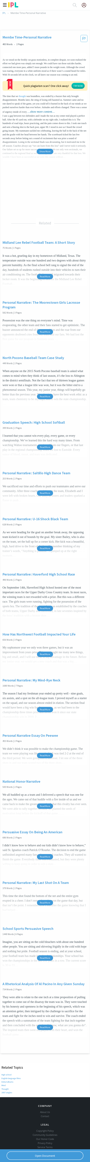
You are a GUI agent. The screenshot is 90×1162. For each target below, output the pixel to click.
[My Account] (85, 5)
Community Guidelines (45, 1122)
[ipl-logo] (13, 6)
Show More (45, 133)
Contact (45, 1103)
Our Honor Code (45, 1126)
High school (6, 1057)
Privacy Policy (45, 1130)
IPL (4, 13)
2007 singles (6, 1074)
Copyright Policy (45, 1118)
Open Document (45, 1155)
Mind (3, 1067)
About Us (45, 1099)
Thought (5, 1071)
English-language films (11, 1060)
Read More (45, 258)
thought (13, 78)
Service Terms (45, 1134)
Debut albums (7, 1064)
